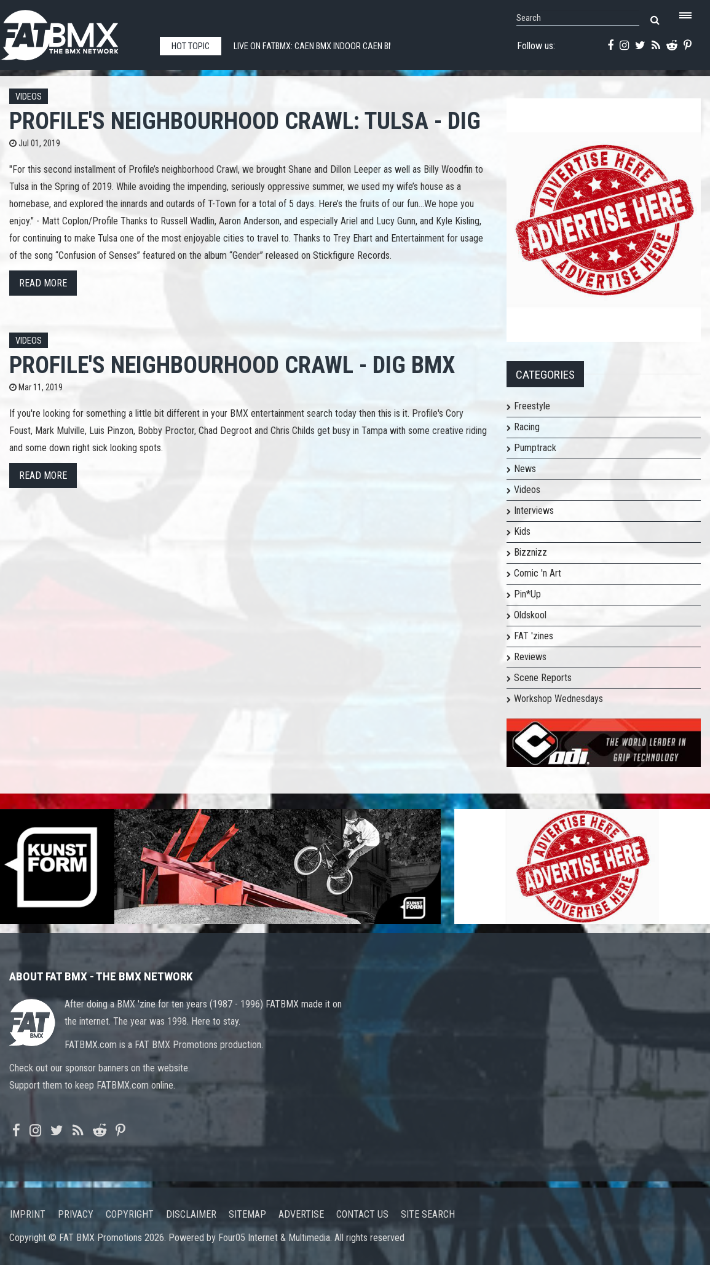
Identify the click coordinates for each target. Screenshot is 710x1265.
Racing (527, 427)
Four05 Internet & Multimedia (274, 1237)
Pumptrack (535, 448)
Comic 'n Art (537, 573)
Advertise (301, 1214)
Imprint (27, 1214)
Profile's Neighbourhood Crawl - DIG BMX (232, 365)
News (525, 469)
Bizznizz (530, 552)
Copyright (130, 1214)
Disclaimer (191, 1214)
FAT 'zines (533, 636)
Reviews (530, 657)
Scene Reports (543, 678)
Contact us (362, 1214)
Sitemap (247, 1214)
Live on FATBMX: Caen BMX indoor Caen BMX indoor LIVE (340, 46)
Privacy (75, 1214)
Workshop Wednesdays (558, 698)
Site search (428, 1214)
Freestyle (532, 406)
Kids (522, 531)
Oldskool (530, 615)
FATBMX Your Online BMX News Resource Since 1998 (74, 31)
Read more (43, 283)
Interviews (534, 510)
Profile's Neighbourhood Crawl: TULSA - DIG (245, 121)
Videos (28, 97)
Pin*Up (527, 594)
